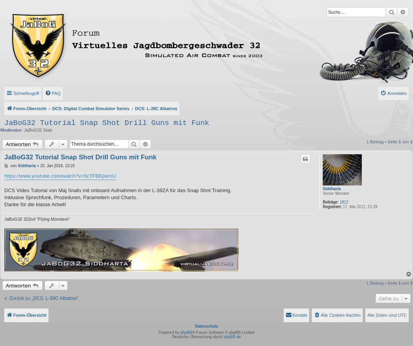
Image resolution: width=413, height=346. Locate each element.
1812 (344, 202)
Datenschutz (206, 326)
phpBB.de (232, 337)
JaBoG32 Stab (38, 130)
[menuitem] (53, 93)
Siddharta (332, 189)
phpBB (186, 332)
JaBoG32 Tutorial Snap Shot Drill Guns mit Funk (106, 123)
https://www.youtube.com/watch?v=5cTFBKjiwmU (60, 176)
